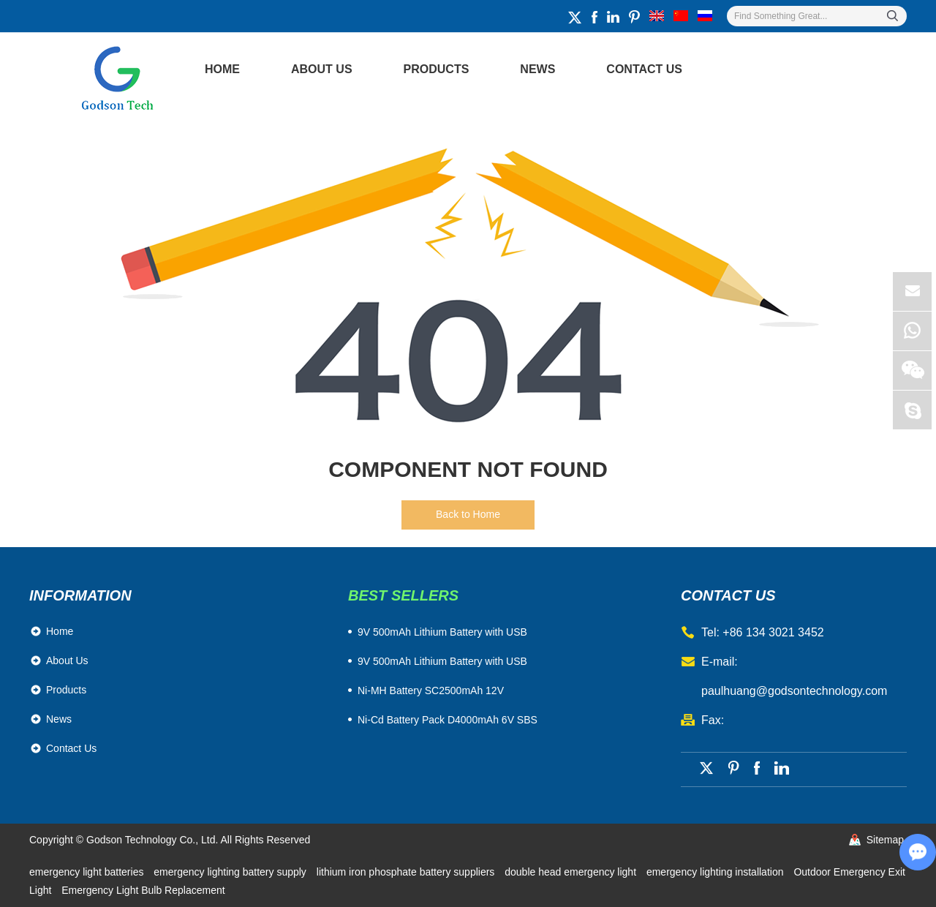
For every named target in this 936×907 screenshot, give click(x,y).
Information (80, 595)
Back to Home (468, 514)
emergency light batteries (87, 872)
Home (222, 69)
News (537, 69)
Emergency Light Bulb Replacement (142, 890)
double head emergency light (572, 872)
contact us (728, 595)
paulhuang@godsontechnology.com (794, 691)
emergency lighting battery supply (231, 872)
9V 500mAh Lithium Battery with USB (442, 661)
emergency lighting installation (716, 872)
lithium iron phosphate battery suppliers (407, 872)
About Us (321, 69)
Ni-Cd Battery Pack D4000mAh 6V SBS (447, 720)
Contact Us (644, 69)
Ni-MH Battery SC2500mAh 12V (431, 690)
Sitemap (885, 840)
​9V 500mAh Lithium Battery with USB (442, 632)
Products (436, 69)
